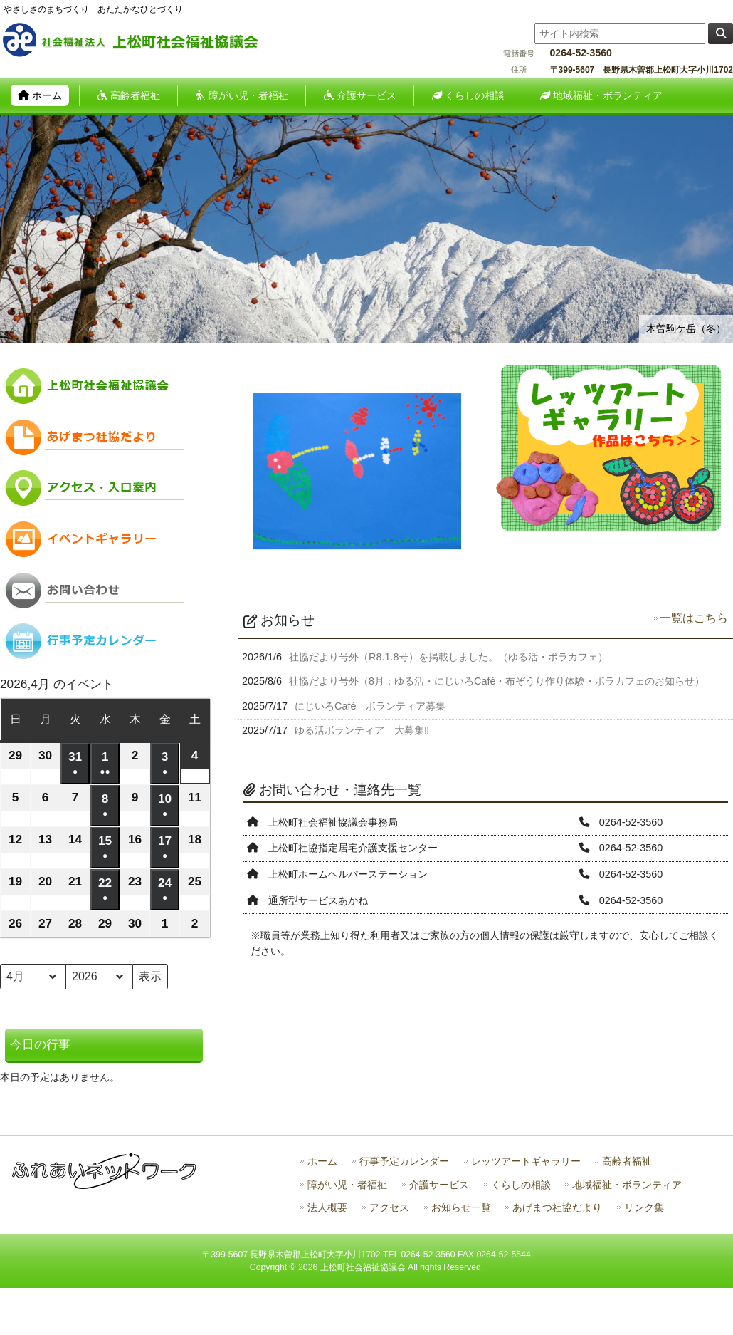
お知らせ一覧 (461, 1207)
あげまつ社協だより (557, 1207)
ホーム (322, 1161)
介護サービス (439, 1185)
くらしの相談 (521, 1185)
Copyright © (274, 1267)
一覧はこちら (694, 618)
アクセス (389, 1207)
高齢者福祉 (627, 1161)
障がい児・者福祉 (347, 1185)
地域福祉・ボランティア (627, 1185)
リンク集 (644, 1207)
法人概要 (327, 1207)
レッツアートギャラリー (526, 1161)
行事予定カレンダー (404, 1161)
